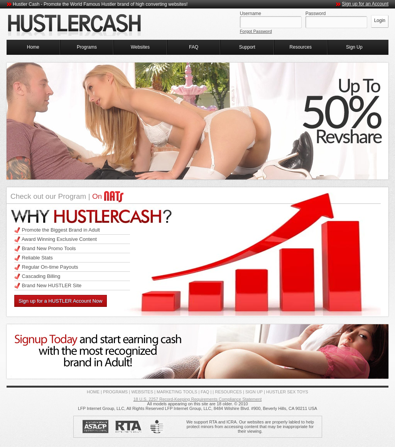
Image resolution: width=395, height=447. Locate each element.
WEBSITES (142, 391)
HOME (93, 391)
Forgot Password (256, 31)
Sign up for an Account (365, 4)
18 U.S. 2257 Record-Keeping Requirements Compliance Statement (197, 399)
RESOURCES (228, 391)
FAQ (193, 47)
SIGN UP (254, 391)
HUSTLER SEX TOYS (287, 391)
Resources (301, 47)
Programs (87, 47)
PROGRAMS (115, 391)
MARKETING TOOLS (177, 391)
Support (247, 47)
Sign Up (354, 47)
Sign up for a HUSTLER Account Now (61, 301)
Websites (140, 47)
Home (33, 47)
